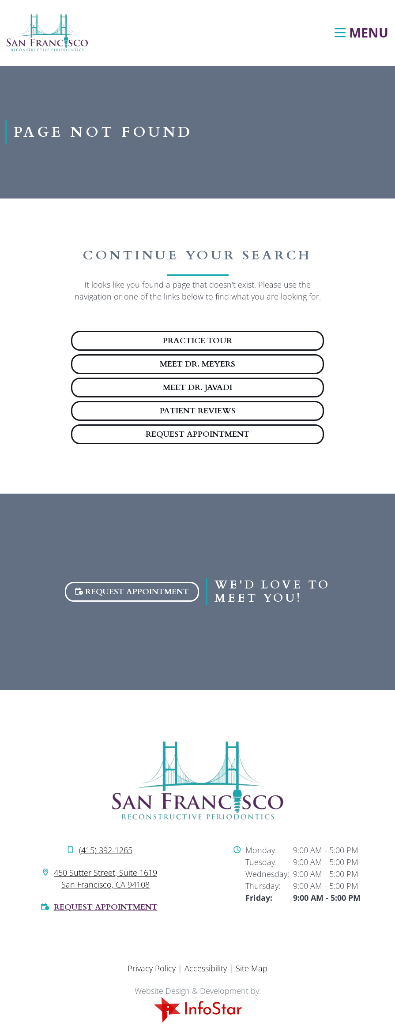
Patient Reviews (198, 410)
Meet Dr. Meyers (197, 364)
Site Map (251, 968)
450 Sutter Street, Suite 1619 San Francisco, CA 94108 (105, 878)
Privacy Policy (152, 968)
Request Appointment (197, 434)
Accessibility (205, 968)
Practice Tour (197, 340)
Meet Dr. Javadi (197, 387)
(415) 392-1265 (105, 850)
